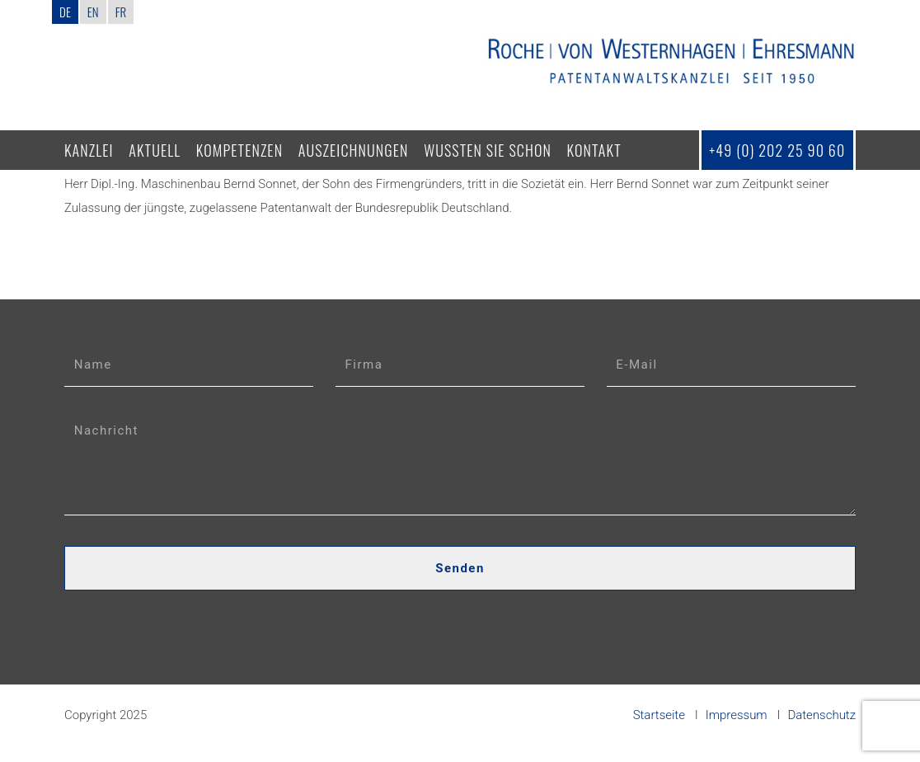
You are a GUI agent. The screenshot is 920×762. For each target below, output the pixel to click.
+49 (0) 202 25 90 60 (777, 150)
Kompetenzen (239, 150)
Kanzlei (89, 150)
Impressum (736, 715)
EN (93, 11)
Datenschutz (821, 715)
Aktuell (155, 150)
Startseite (659, 715)
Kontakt (594, 150)
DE (65, 11)
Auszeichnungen (353, 150)
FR (120, 11)
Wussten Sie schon (488, 150)
